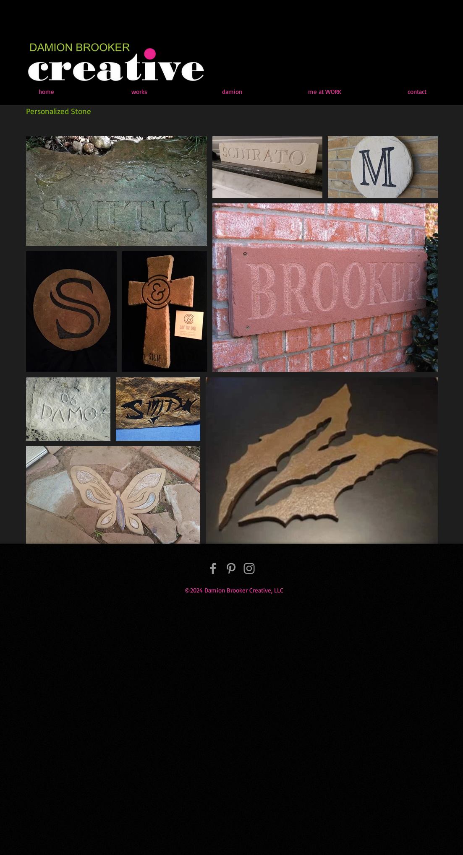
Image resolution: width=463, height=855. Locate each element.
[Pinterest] (231, 568)
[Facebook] (213, 568)
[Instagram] (249, 568)
